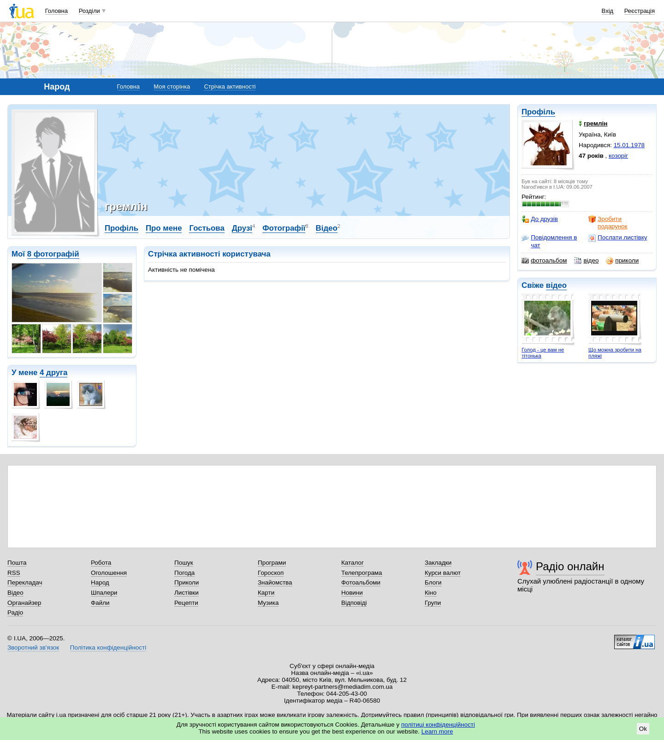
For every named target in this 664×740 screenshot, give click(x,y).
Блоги (433, 582)
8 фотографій (53, 254)
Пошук (183, 562)
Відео (327, 228)
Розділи (89, 10)
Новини (352, 592)
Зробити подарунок (608, 222)
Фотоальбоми (360, 582)
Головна (56, 10)
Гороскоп (271, 572)
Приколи (186, 582)
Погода (184, 572)
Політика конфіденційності (108, 647)
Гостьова (206, 228)
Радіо (15, 612)
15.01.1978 (629, 145)
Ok (643, 728)
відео (586, 260)
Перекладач (24, 582)
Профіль (538, 111)
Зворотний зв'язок (33, 647)
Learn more (437, 731)
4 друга (53, 372)
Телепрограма (361, 572)
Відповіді (354, 602)
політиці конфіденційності (438, 724)
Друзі (242, 228)
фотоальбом (544, 260)
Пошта (16, 562)
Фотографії (283, 228)
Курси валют (443, 572)
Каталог (352, 562)
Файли (100, 602)
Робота (101, 562)
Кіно (431, 592)
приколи (622, 260)
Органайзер (24, 602)
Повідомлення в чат (549, 241)
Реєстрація (639, 10)
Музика (268, 602)
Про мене (164, 228)
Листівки (186, 592)
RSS (13, 572)
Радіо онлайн (570, 566)
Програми (272, 562)
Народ (100, 582)
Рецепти (186, 602)
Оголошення (109, 572)
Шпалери (104, 592)
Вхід (608, 10)
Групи (433, 602)
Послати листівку (617, 237)
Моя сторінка (172, 86)
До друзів (540, 219)
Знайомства (275, 582)
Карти (266, 592)
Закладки (438, 562)
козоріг (618, 155)
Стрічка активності (229, 86)
